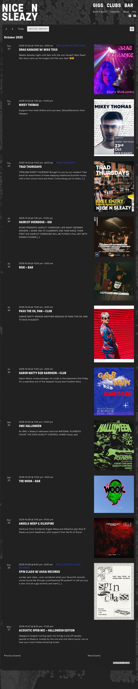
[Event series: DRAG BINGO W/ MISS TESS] (69, 61)
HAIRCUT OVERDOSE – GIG (35, 237)
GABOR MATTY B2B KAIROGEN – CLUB (42, 388)
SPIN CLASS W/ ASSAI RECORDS (39, 587)
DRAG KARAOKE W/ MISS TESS (38, 65)
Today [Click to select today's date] (21, 44)
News (126, 12)
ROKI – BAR (26, 282)
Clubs (114, 5)
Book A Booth (100, 12)
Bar (128, 5)
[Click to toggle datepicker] (38, 44)
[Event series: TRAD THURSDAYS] (64, 178)
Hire (134, 12)
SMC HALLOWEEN (30, 441)
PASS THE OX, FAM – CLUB (35, 326)
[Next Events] (12, 44)
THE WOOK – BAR (29, 496)
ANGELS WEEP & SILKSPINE (36, 538)
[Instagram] (129, 16)
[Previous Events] (6, 44)
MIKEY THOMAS (29, 120)
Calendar (114, 12)
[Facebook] (134, 16)
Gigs (98, 5)
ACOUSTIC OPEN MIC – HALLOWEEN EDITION (47, 645)
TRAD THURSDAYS (30, 182)
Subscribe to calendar (121, 678)
